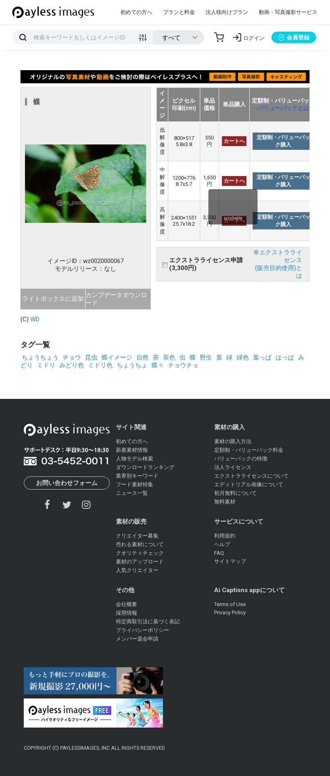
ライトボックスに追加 (53, 298)
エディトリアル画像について (248, 484)
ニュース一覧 (132, 493)
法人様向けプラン (227, 12)
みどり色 (71, 365)
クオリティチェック (140, 553)
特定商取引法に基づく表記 (148, 621)
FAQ (219, 553)
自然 (142, 357)
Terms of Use (230, 604)
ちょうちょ (132, 365)
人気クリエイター (137, 570)
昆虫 (91, 357)
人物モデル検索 (134, 459)
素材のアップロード (140, 562)
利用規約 (224, 536)
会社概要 (126, 604)
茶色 (169, 357)
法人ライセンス (232, 467)
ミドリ (46, 365)
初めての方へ (136, 12)
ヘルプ (222, 544)
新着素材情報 (132, 450)
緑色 (243, 357)
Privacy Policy (230, 612)
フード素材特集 (134, 484)
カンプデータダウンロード (116, 299)
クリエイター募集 (137, 536)
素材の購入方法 (232, 441)
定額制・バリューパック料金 (248, 450)
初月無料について (235, 493)
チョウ (72, 357)
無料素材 (224, 502)
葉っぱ (262, 357)
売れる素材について (140, 544)
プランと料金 (179, 12)
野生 (206, 357)
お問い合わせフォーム (66, 483)
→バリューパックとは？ (283, 108)
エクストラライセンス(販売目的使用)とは (278, 264)
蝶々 (157, 365)
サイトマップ (230, 561)
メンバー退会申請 (137, 639)
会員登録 (294, 37)
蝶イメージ (117, 357)
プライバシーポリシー (142, 630)
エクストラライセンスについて (251, 476)
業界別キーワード (137, 476)
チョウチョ (183, 365)
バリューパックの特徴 (240, 459)
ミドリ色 (100, 365)
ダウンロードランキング (145, 467)
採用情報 (126, 613)
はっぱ (285, 357)
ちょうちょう (40, 357)
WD (34, 319)
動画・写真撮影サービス (288, 12)
